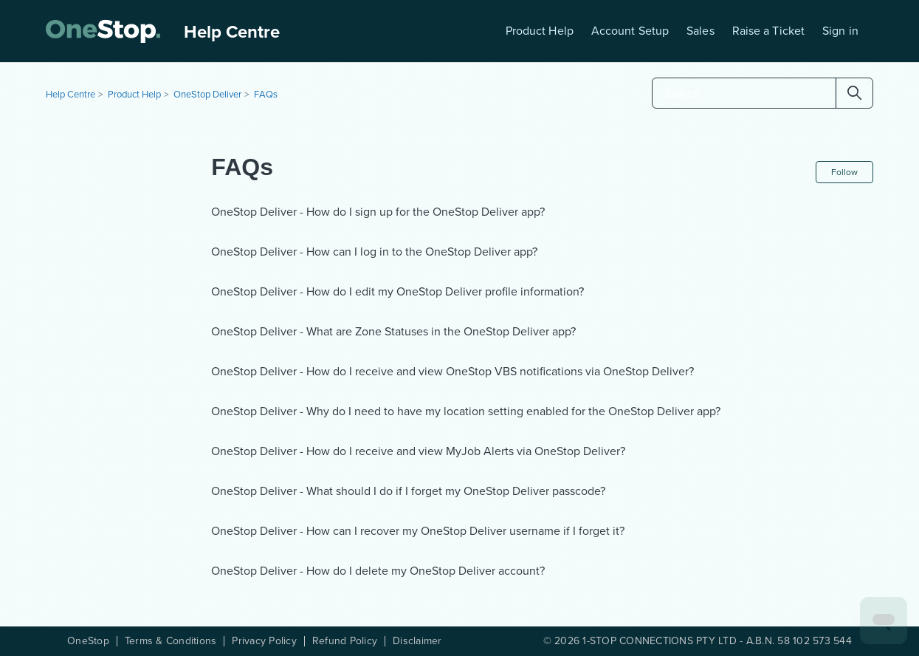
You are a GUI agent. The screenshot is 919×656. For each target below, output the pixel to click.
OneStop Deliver (207, 94)
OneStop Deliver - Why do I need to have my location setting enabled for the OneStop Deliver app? (465, 411)
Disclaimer (417, 641)
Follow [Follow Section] (844, 172)
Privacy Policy (264, 641)
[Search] (762, 93)
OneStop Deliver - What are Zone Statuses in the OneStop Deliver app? (393, 331)
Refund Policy (344, 641)
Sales (700, 30)
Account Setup (630, 30)
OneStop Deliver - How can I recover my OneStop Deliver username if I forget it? (417, 530)
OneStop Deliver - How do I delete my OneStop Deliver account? (378, 570)
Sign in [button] (840, 30)
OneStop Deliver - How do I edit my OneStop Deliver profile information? (397, 291)
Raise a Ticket (768, 30)
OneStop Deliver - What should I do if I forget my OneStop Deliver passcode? (408, 490)
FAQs (266, 94)
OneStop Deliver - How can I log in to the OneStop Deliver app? (374, 251)
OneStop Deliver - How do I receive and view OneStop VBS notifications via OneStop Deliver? (452, 371)
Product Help (540, 30)
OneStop (88, 641)
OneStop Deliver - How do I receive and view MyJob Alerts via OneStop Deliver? (418, 451)
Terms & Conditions (171, 641)
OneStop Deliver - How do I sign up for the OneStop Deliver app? (378, 211)
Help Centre (70, 94)
